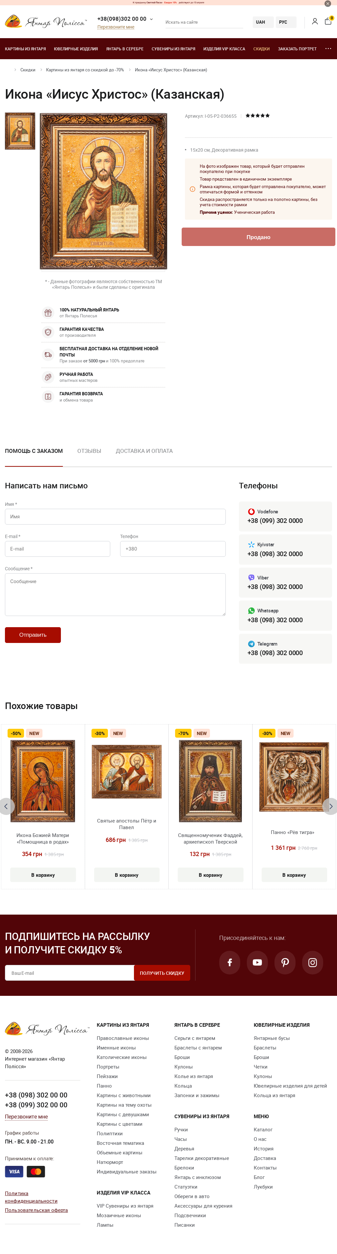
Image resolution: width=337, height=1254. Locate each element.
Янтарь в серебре (124, 48)
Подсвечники (190, 1215)
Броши (182, 1057)
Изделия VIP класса (224, 48)
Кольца (183, 1085)
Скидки (261, 48)
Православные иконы (123, 1038)
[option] (89, 456)
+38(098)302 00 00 (121, 18)
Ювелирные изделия (76, 48)
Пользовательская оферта (36, 1210)
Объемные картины (120, 1152)
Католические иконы (122, 1057)
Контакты (265, 1167)
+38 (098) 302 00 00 (36, 1094)
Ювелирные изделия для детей (290, 1085)
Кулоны (183, 1066)
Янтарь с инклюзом (197, 1177)
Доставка (265, 1158)
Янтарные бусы (272, 1038)
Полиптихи (110, 1133)
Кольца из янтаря (274, 1095)
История (263, 1148)
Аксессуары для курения (203, 1205)
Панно (104, 1085)
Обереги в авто (192, 1196)
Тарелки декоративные (201, 1158)
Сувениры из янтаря (173, 48)
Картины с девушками (123, 1114)
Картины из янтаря (25, 48)
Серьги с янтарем (194, 1038)
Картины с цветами (120, 1123)
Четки (261, 1066)
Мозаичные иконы (119, 1215)
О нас (260, 1139)
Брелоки (184, 1167)
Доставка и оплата (144, 451)
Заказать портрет (297, 48)
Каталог (263, 1129)
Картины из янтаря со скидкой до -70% (85, 69)
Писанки (184, 1224)
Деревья (184, 1148)
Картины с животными (124, 1095)
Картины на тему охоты (124, 1104)
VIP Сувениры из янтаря (125, 1205)
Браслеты (265, 1047)
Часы (180, 1139)
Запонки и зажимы (197, 1095)
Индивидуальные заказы (127, 1171)
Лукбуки (263, 1186)
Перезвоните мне (115, 27)
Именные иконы (116, 1047)
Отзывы (89, 451)
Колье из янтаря (193, 1076)
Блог (259, 1177)
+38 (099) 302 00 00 (36, 1104)
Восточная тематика (120, 1143)
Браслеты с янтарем (198, 1047)
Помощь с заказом (34, 451)
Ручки (181, 1129)
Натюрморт (110, 1162)
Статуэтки (185, 1186)
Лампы (105, 1224)
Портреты (108, 1066)
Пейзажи (107, 1076)
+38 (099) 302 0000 (275, 520)
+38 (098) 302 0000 (275, 553)
